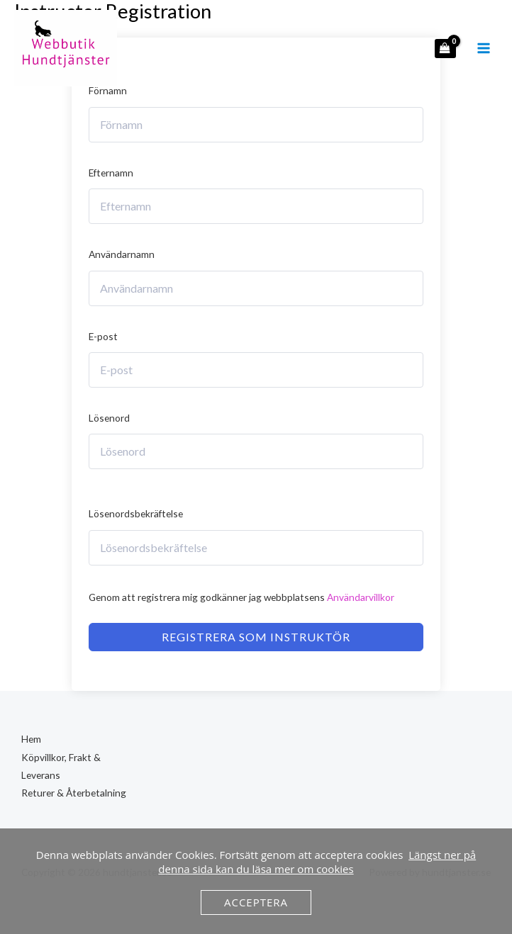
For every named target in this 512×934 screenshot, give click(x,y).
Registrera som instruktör (256, 636)
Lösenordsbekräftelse (136, 513)
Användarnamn (122, 254)
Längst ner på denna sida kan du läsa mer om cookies (317, 862)
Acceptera (256, 902)
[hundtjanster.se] (67, 49)
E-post (103, 336)
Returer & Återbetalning (73, 793)
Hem (31, 739)
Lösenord (109, 418)
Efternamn (111, 173)
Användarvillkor (360, 597)
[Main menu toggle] (484, 49)
